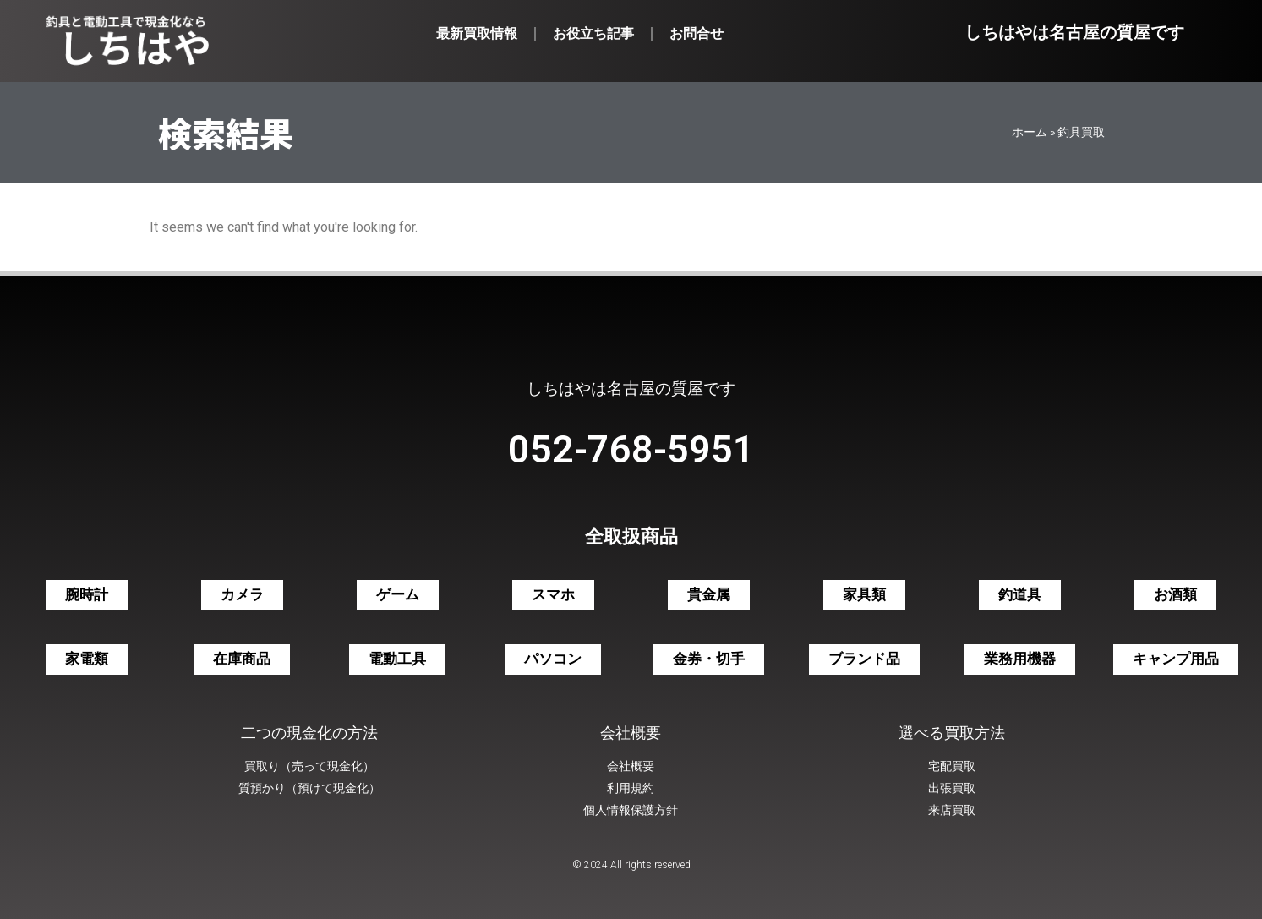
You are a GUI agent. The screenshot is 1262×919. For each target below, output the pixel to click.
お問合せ (696, 33)
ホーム (1029, 132)
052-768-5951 (631, 449)
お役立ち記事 (593, 33)
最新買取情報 (476, 33)
